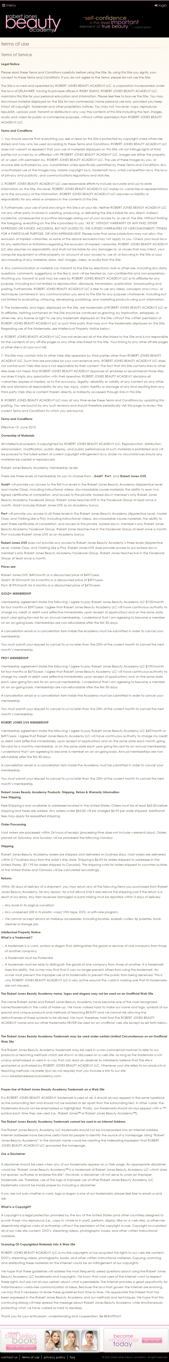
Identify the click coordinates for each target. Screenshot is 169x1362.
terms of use (30, 1357)
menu (9, 5)
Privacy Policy (54, 1357)
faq (72, 1357)
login (161, 5)
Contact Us (9, 1357)
